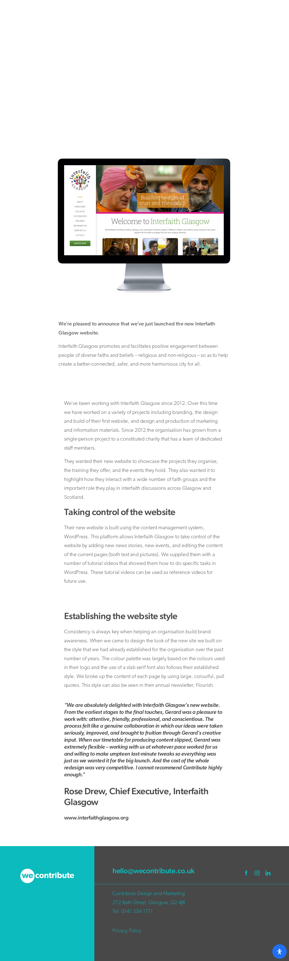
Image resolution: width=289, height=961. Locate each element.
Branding (215, 130)
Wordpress (240, 137)
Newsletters (236, 130)
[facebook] (246, 873)
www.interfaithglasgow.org (96, 817)
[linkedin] (268, 873)
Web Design (260, 130)
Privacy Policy (126, 931)
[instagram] (257, 873)
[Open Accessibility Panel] (279, 951)
